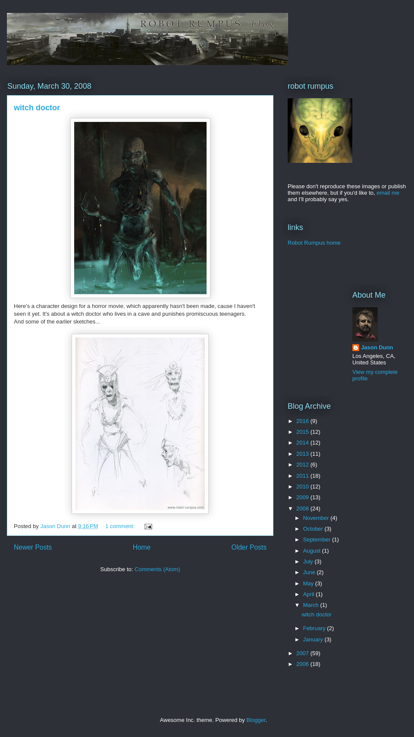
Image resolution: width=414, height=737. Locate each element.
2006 (303, 664)
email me (387, 193)
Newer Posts (33, 547)
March (311, 605)
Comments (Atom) (157, 569)
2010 (303, 486)
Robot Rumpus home (314, 242)
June (310, 572)
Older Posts (249, 547)
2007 (303, 653)
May (309, 583)
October (314, 529)
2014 (303, 442)
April (309, 594)
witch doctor (37, 107)
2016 (303, 421)
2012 (303, 464)
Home (142, 547)
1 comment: (120, 526)
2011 (303, 476)
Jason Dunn (377, 347)
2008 (303, 508)
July (309, 561)
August (312, 550)
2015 (303, 432)
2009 (303, 497)
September (317, 539)
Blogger (255, 720)
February (315, 628)
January (314, 639)
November (317, 518)
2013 (303, 454)
